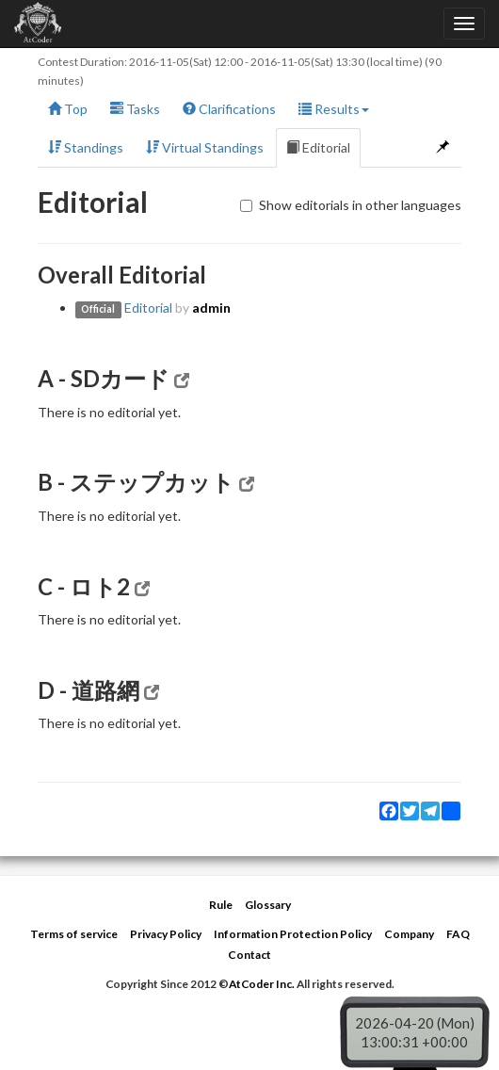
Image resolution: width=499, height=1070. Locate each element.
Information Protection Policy (293, 934)
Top (68, 109)
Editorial (318, 147)
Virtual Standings (205, 147)
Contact (249, 955)
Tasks (135, 109)
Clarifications (229, 109)
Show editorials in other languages (350, 205)
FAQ (458, 934)
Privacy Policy (165, 934)
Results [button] (333, 109)
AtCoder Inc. (262, 984)
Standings (85, 147)
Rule (221, 905)
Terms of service (74, 934)
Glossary (268, 905)
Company (409, 934)
